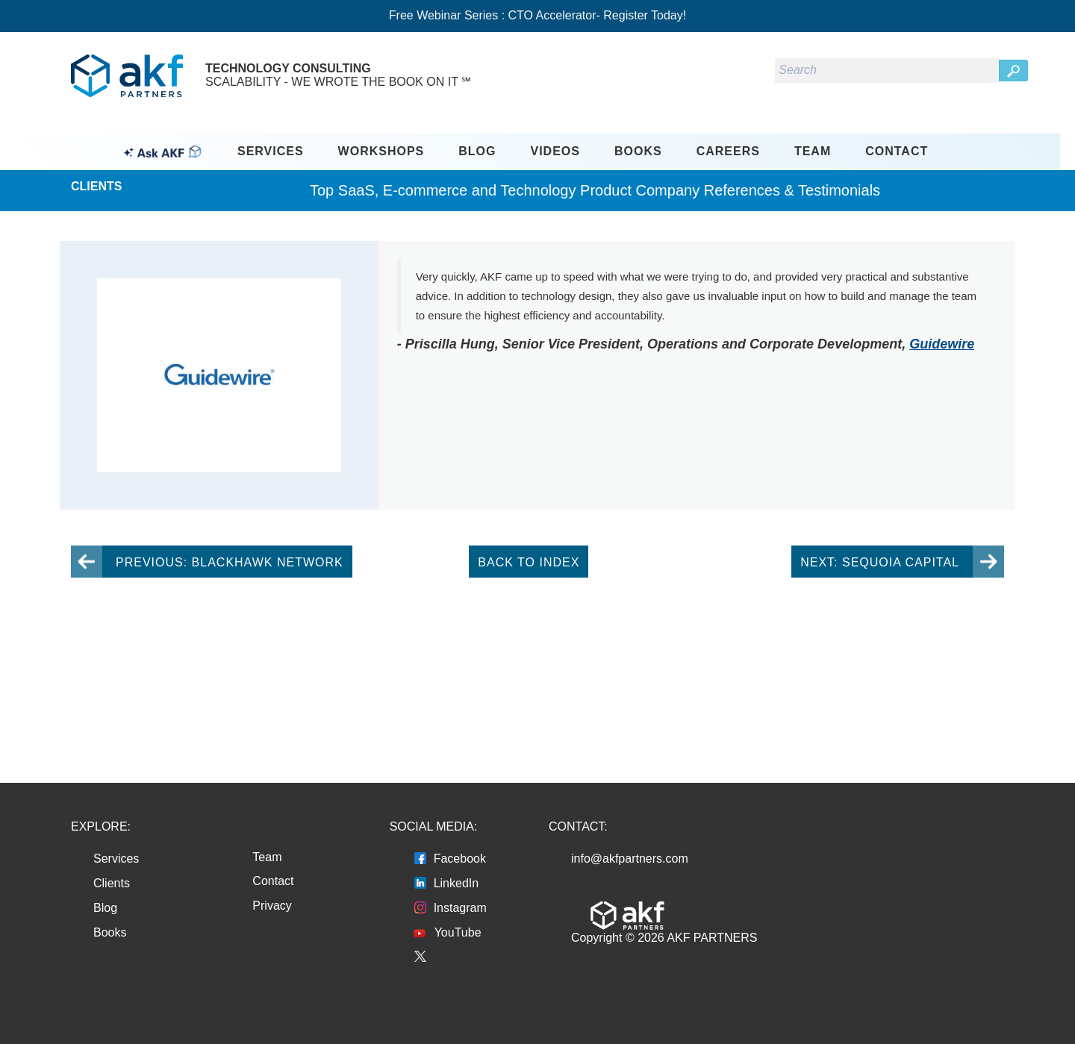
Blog (477, 151)
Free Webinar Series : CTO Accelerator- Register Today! (537, 15)
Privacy (271, 905)
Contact (896, 151)
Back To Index (528, 562)
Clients (111, 883)
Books (638, 151)
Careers (728, 151)
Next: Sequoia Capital (879, 562)
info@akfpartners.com (629, 858)
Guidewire (941, 344)
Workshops (381, 151)
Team (812, 151)
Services (270, 151)
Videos (555, 151)
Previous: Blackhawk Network (229, 562)
